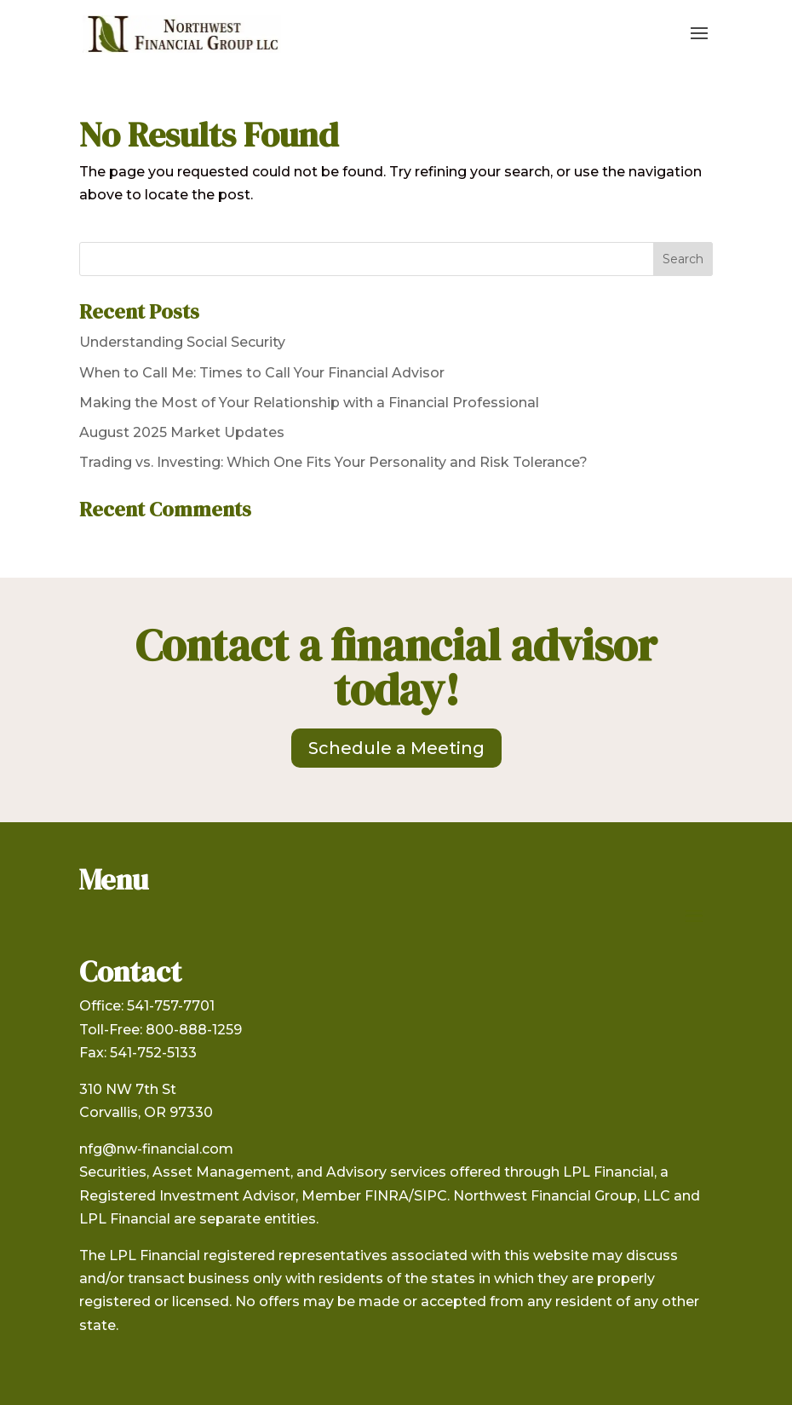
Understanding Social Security (182, 342)
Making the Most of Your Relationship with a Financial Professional (309, 402)
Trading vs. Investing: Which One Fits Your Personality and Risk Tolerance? (333, 462)
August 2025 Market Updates (181, 432)
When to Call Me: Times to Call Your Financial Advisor (262, 373)
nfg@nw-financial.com (156, 1149)
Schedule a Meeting (396, 748)
